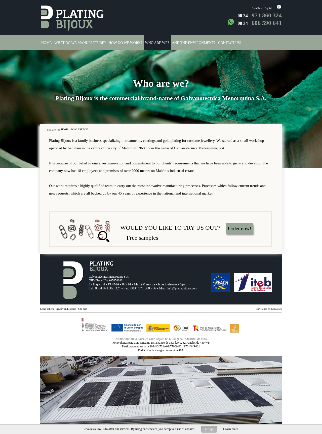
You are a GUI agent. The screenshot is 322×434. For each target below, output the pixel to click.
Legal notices (47, 308)
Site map (82, 308)
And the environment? (193, 43)
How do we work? (125, 43)
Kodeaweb (276, 308)
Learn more (230, 429)
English (268, 8)
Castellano (257, 8)
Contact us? (229, 43)
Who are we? (157, 43)
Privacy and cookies (66, 308)
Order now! (239, 228)
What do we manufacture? (80, 43)
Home (46, 43)
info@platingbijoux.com (182, 288)
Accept (209, 429)
